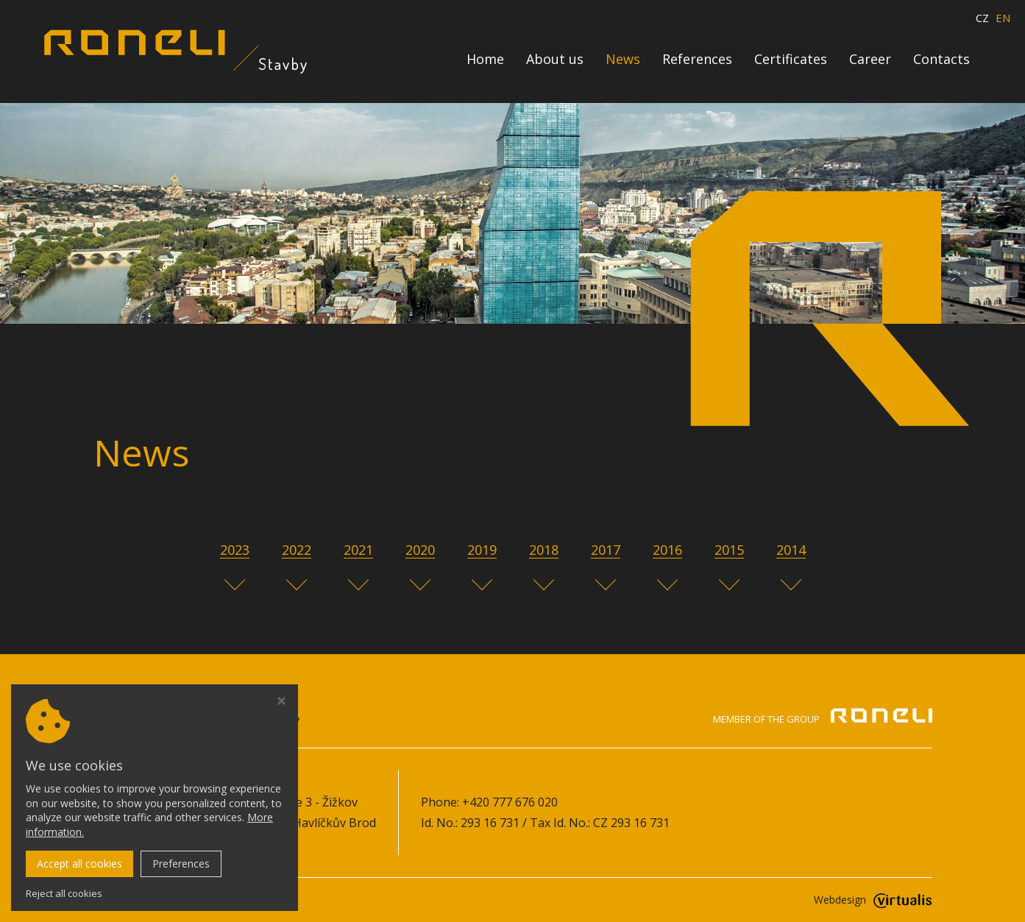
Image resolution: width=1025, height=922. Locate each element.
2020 (420, 549)
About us (555, 59)
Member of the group (822, 718)
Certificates (790, 59)
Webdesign (873, 900)
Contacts (941, 59)
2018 (543, 549)
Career (870, 59)
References (697, 59)
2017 (605, 549)
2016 (667, 549)
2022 (296, 549)
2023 (234, 549)
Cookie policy (129, 844)
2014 (791, 549)
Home (485, 59)
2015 (729, 549)
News (623, 59)
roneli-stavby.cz (220, 900)
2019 (482, 549)
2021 (358, 549)
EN (1003, 18)
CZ (982, 18)
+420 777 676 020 (510, 802)
